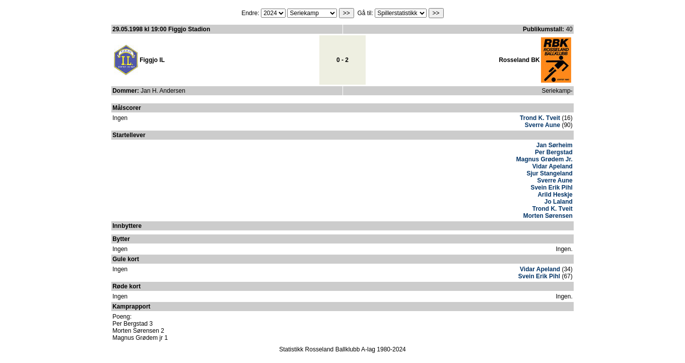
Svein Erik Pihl (551, 187)
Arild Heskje (554, 194)
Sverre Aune (542, 125)
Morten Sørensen (548, 215)
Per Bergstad (554, 152)
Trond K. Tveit (540, 118)
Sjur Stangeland (549, 173)
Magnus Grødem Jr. (544, 159)
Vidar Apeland (552, 166)
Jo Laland (558, 201)
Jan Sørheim (554, 145)
